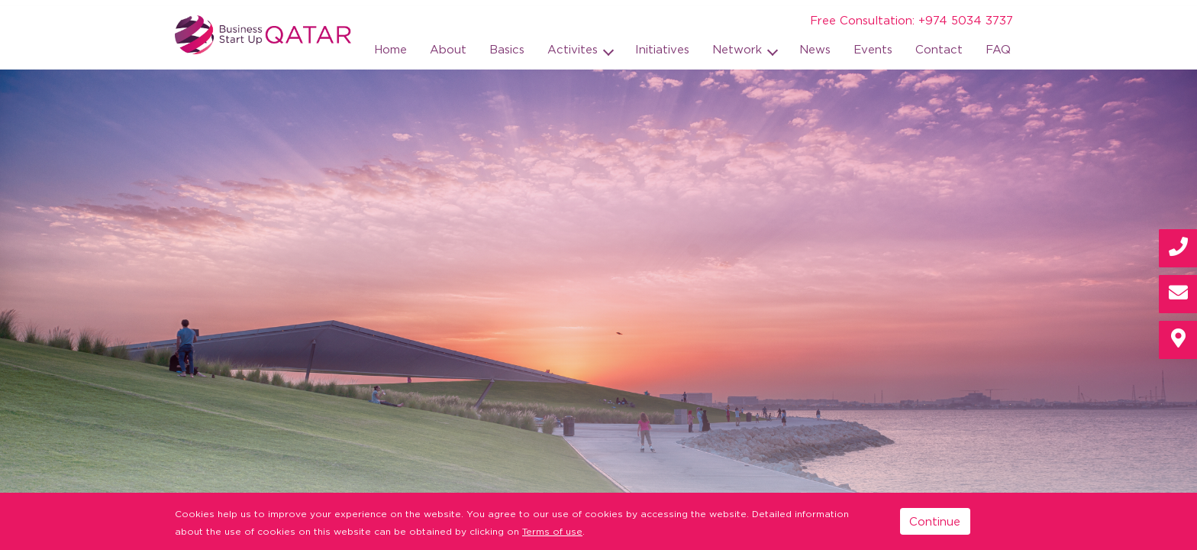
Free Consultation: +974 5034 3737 (911, 20)
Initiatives (662, 49)
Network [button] (739, 49)
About (448, 49)
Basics (506, 49)
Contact (939, 49)
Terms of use (552, 531)
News (815, 49)
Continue (934, 521)
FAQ (998, 49)
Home (390, 49)
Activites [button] (574, 49)
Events (872, 49)
